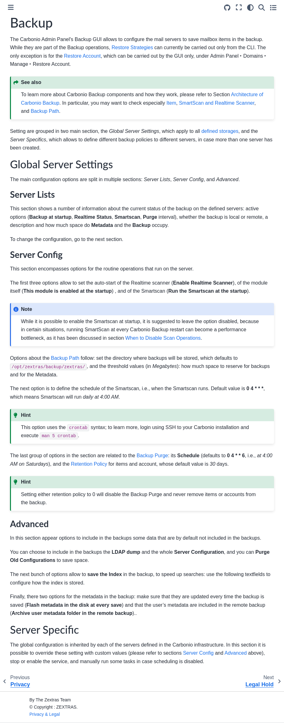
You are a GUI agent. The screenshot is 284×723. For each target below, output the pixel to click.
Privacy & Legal (44, 714)
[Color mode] (250, 7)
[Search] (261, 7)
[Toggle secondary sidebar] (273, 7)
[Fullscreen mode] (239, 7)
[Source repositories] (227, 8)
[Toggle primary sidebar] (11, 7)
